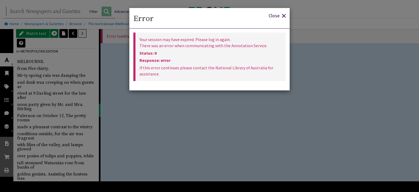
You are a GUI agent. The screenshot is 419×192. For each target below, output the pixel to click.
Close (277, 15)
